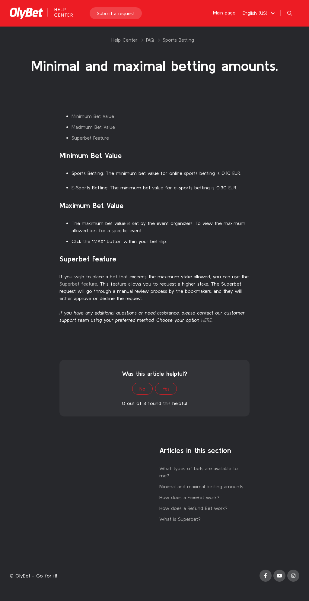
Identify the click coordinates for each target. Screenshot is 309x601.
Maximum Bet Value (93, 127)
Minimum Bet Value (93, 116)
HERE (206, 320)
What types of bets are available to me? (198, 472)
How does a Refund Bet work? (193, 508)
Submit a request (116, 13)
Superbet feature (78, 283)
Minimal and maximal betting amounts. (201, 486)
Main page (224, 12)
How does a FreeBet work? (189, 497)
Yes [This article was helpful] (166, 388)
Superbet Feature (90, 138)
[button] (259, 13)
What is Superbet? (180, 519)
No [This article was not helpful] (142, 388)
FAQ (150, 40)
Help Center (124, 40)
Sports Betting (178, 40)
